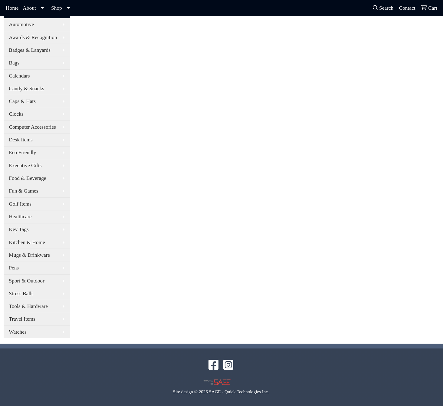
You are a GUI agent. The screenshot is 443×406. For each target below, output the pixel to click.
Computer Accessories (32, 127)
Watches (17, 332)
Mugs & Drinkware (29, 255)
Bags (14, 63)
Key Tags (18, 229)
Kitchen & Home (27, 242)
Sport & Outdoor (26, 281)
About (29, 8)
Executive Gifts (25, 165)
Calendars (19, 76)
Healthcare (20, 217)
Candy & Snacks (26, 88)
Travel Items (22, 319)
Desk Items (20, 140)
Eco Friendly (22, 152)
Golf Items (20, 204)
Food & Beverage (27, 178)
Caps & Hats (22, 101)
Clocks (16, 114)
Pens (14, 268)
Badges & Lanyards (30, 50)
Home (12, 8)
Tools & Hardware (28, 306)
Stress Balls (21, 293)
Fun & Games (23, 191)
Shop (56, 8)
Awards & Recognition (33, 37)
